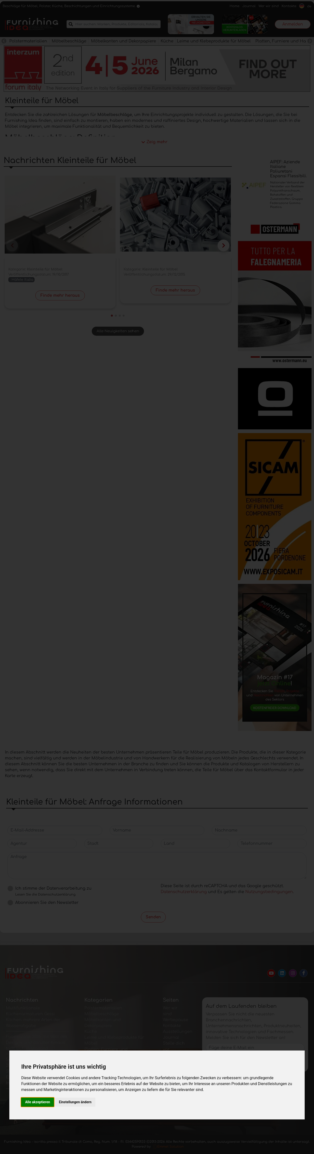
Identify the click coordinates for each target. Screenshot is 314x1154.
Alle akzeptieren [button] (37, 1102)
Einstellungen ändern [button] (75, 1102)
